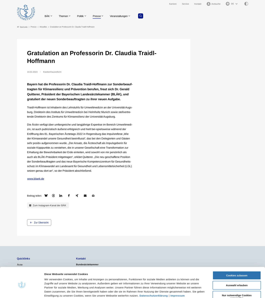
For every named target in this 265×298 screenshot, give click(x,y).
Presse (99, 16)
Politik (82, 16)
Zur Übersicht (41, 222)
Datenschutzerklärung (153, 280)
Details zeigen (179, 291)
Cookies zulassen (236, 260)
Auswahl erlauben (237, 270)
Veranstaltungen (123, 16)
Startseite (22, 27)
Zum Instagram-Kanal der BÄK (47, 205)
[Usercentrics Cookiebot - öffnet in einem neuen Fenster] (22, 291)
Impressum (178, 280)
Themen (65, 16)
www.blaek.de (35, 178)
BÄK (48, 16)
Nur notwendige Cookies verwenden (237, 281)
